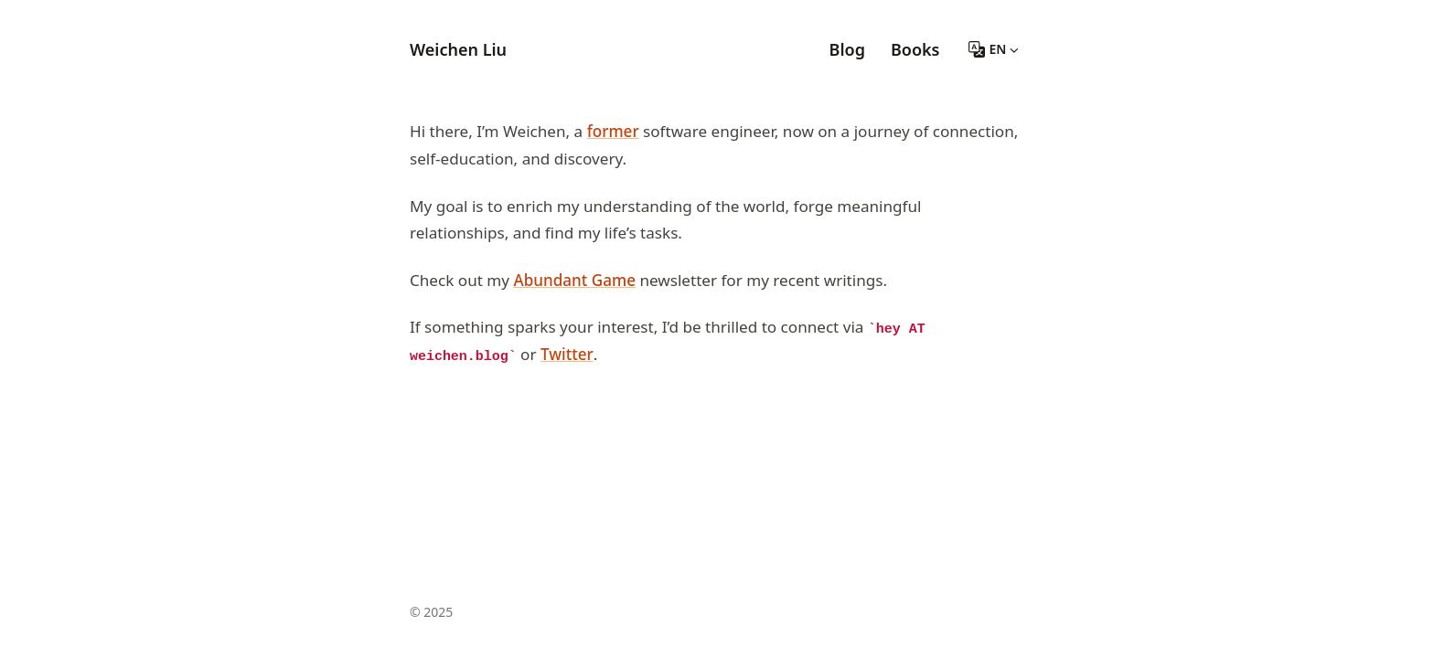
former (613, 131)
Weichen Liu (458, 49)
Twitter (567, 354)
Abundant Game (574, 280)
